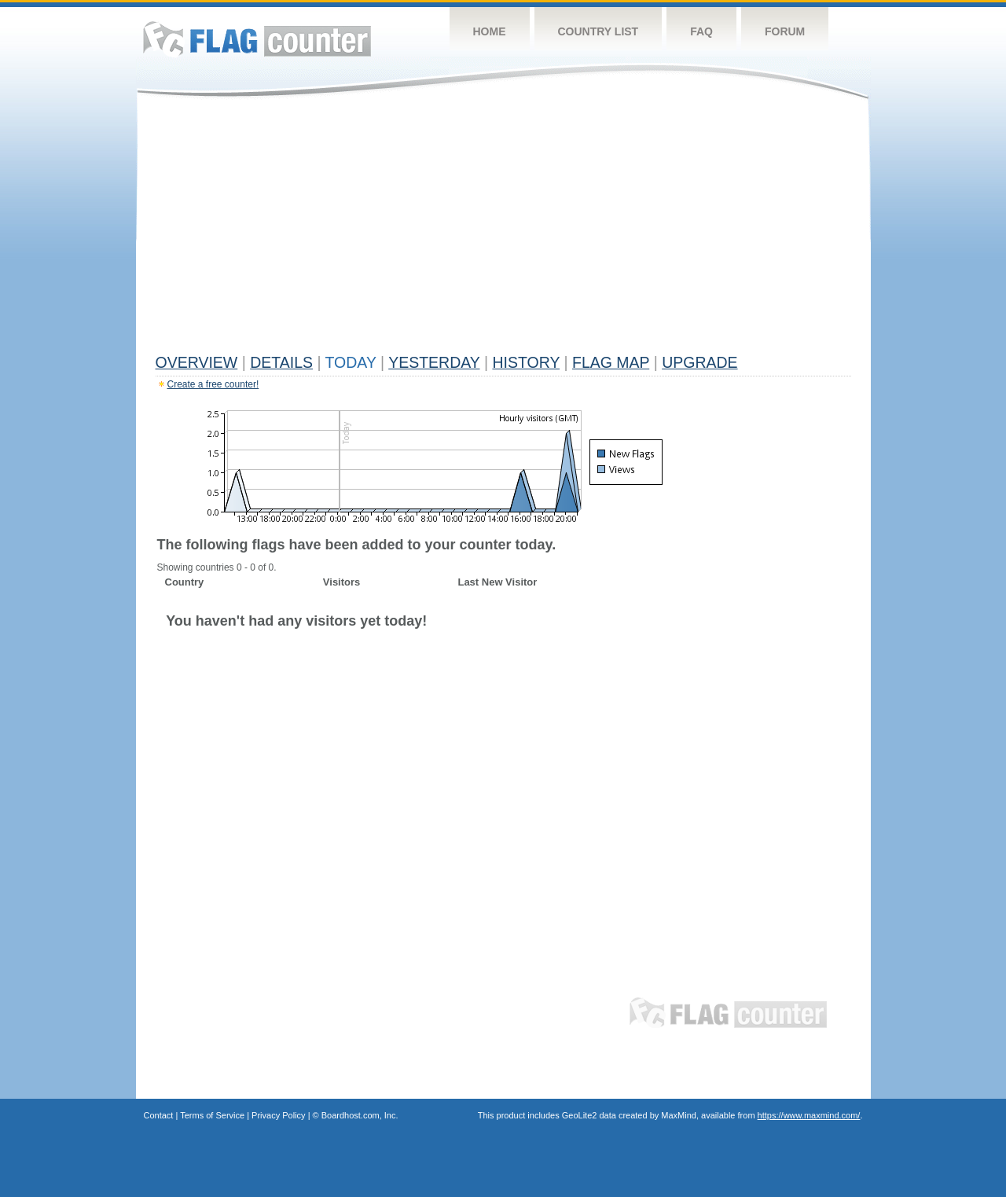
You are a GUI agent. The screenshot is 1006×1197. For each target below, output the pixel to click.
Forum (785, 31)
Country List (598, 31)
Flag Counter (257, 39)
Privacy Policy (278, 1115)
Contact (159, 1115)
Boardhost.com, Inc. (359, 1115)
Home (489, 31)
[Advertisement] (503, 229)
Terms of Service (212, 1115)
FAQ (701, 31)
